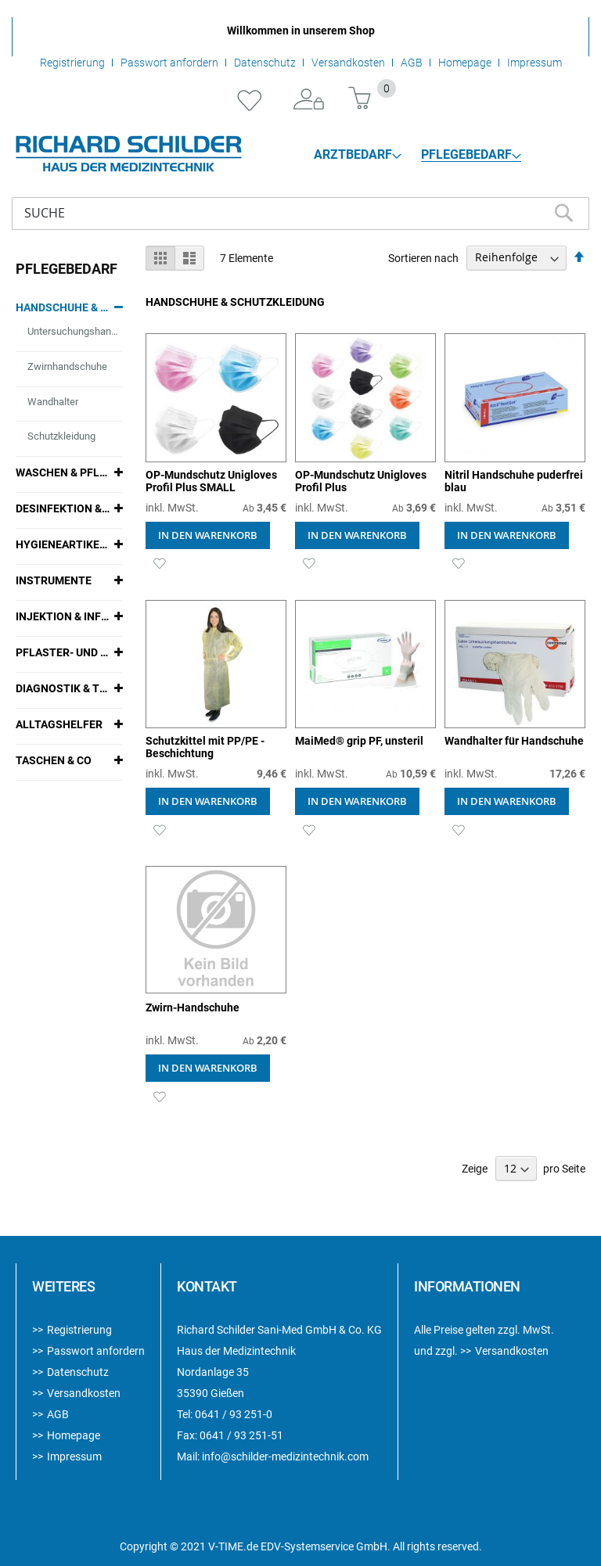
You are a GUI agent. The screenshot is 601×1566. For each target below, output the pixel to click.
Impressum (534, 62)
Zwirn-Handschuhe (192, 1007)
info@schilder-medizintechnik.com (285, 1456)
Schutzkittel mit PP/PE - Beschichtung (205, 747)
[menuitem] (357, 155)
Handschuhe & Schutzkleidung (63, 307)
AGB (412, 62)
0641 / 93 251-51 (241, 1435)
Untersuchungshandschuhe (74, 331)
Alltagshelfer (59, 724)
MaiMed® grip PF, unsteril (359, 741)
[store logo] (129, 153)
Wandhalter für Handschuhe (514, 741)
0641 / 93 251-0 (233, 1414)
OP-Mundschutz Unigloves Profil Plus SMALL (211, 481)
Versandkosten (348, 62)
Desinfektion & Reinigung (63, 508)
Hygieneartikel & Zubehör (63, 544)
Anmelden (309, 100)
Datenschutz (265, 62)
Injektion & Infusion (63, 616)
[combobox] (300, 213)
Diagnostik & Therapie (63, 688)
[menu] (418, 154)
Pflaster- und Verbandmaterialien (63, 652)
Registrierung (72, 62)
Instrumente (54, 580)
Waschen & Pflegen (63, 472)
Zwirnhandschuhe (67, 366)
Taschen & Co (54, 760)
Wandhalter (52, 402)
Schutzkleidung (61, 436)
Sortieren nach (423, 257)
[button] (159, 562)
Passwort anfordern (169, 62)
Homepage (464, 62)
